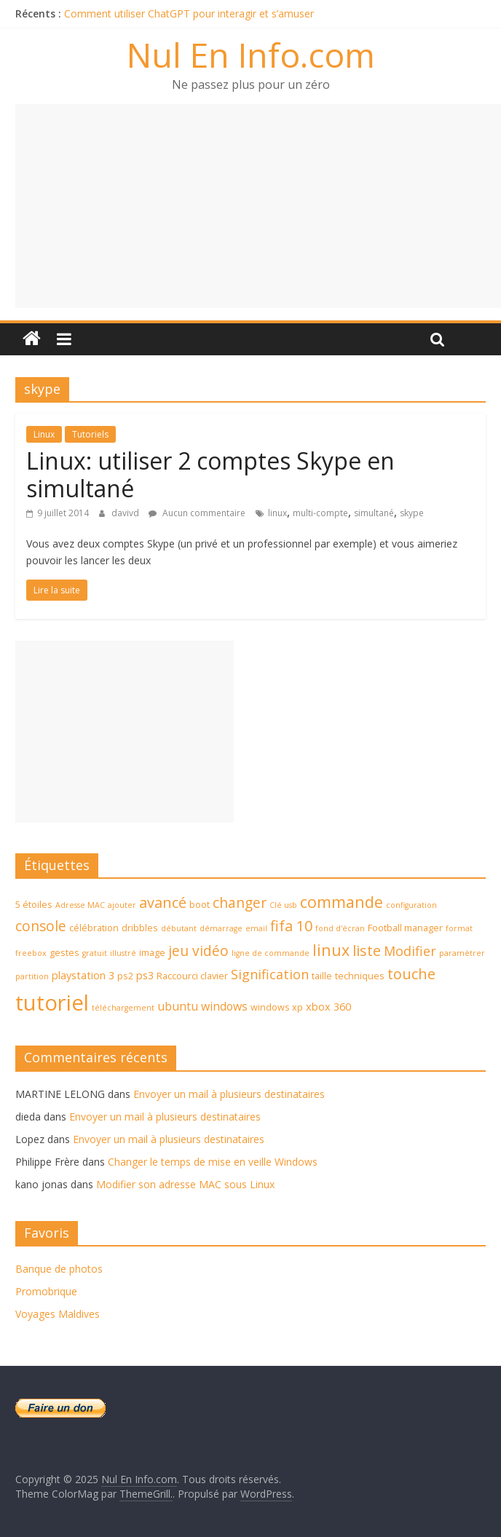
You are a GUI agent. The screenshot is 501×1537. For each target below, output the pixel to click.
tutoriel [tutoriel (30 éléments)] (52, 1002)
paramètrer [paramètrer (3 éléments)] (462, 953)
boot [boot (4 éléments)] (199, 904)
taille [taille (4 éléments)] (322, 975)
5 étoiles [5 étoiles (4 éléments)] (33, 904)
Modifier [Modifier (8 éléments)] (410, 951)
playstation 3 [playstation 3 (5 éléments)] (83, 975)
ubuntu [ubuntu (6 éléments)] (177, 1006)
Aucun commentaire (197, 513)
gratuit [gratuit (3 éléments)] (94, 953)
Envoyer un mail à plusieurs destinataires (229, 1094)
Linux (44, 434)
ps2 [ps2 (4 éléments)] (125, 975)
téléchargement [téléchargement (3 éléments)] (123, 1008)
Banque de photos (59, 1269)
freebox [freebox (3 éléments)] (31, 953)
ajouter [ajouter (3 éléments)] (122, 905)
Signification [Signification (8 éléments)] (270, 974)
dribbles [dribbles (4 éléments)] (140, 927)
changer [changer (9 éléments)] (240, 902)
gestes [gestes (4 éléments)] (64, 952)
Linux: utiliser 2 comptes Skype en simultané (210, 474)
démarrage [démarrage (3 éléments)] (221, 928)
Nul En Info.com (251, 54)
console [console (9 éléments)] (40, 926)
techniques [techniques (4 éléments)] (359, 975)
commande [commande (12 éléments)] (341, 901)
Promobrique (46, 1291)
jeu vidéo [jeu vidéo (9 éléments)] (198, 950)
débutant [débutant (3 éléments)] (179, 928)
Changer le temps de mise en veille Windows (212, 1162)
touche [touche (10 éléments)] (411, 974)
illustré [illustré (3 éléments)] (123, 953)
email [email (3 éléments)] (256, 928)
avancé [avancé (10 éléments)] (162, 902)
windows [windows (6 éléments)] (224, 1006)
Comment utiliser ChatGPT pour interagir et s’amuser (189, 13)
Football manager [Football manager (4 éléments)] (405, 927)
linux (277, 513)
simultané (374, 513)
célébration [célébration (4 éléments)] (94, 927)
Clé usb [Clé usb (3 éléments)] (283, 905)
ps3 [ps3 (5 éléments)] (145, 975)
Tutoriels (90, 434)
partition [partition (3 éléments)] (32, 976)
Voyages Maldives (57, 1314)
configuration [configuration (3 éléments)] (411, 905)
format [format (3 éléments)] (459, 928)
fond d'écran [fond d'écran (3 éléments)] (340, 928)
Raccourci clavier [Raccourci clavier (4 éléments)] (192, 975)
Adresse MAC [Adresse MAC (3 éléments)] (80, 905)
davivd (126, 513)
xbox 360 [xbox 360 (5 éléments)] (328, 1007)
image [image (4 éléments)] (152, 952)
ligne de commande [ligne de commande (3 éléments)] (270, 953)
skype (412, 513)
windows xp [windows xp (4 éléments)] (276, 1007)
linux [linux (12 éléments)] (331, 949)
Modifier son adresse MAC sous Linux (185, 1184)
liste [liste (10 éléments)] (366, 950)
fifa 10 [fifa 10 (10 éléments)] (291, 926)
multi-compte (320, 513)
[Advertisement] (258, 206)
